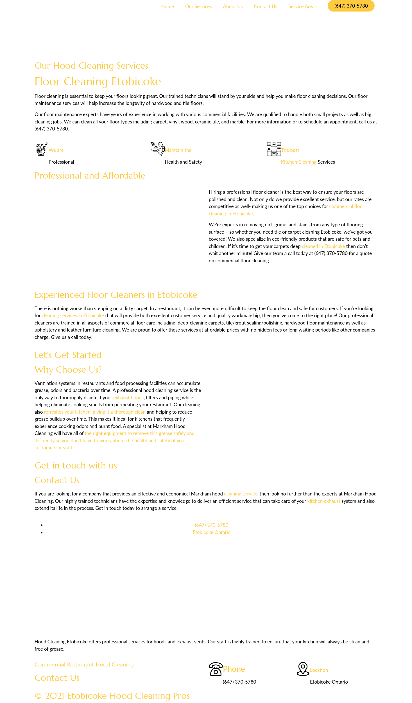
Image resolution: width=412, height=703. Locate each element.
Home (167, 6)
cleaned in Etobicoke (323, 246)
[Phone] (216, 669)
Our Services (198, 6)
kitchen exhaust (323, 501)
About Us (233, 6)
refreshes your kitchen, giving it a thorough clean (95, 412)
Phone (234, 668)
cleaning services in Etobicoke (73, 315)
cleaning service (240, 494)
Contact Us (265, 6)
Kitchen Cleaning (299, 162)
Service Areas (302, 6)
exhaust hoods (128, 397)
